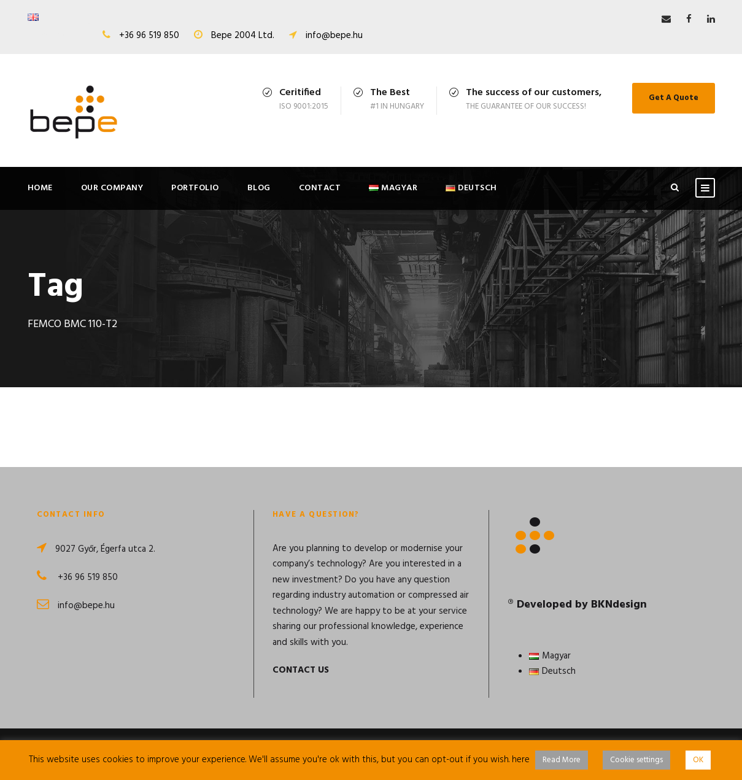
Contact (320, 188)
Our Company (112, 188)
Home (40, 188)
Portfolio (195, 188)
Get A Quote (673, 97)
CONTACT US (300, 670)
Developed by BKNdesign (582, 605)
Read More (562, 760)
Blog (259, 188)
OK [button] (698, 760)
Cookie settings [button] (636, 760)
